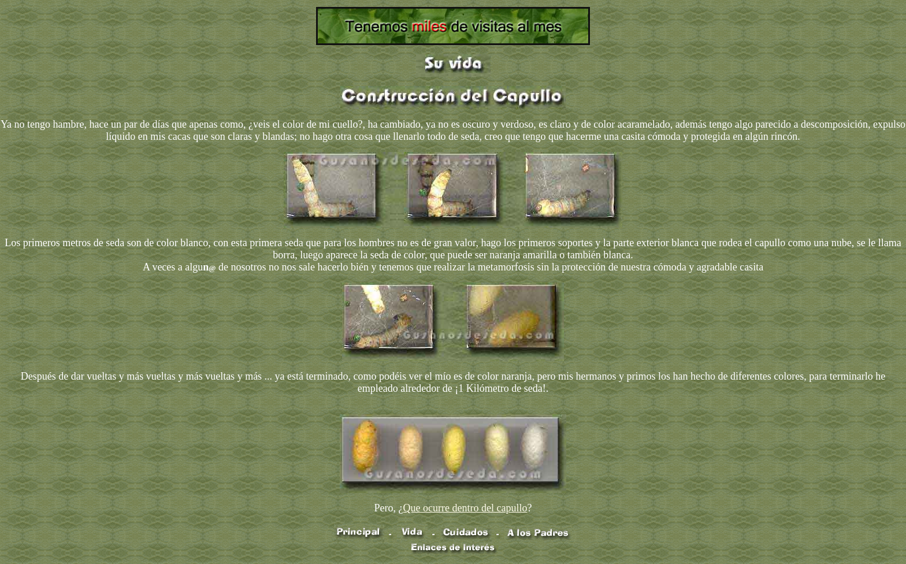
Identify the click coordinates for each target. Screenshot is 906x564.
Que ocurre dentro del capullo (465, 508)
